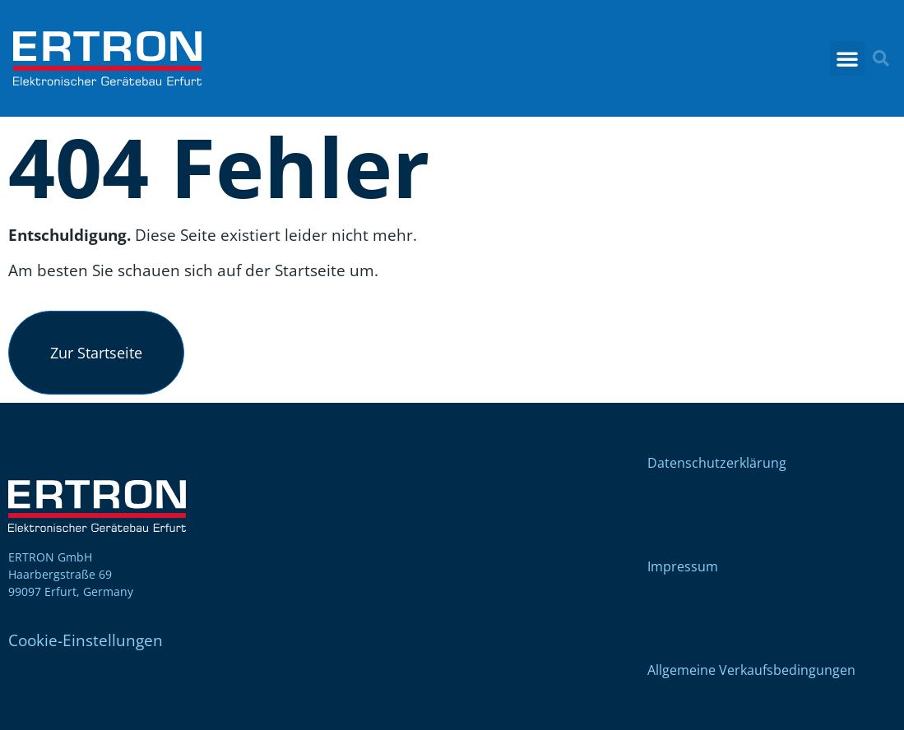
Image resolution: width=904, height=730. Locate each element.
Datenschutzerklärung (716, 463)
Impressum (682, 566)
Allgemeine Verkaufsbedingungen (751, 670)
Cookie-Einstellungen (85, 640)
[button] (847, 58)
